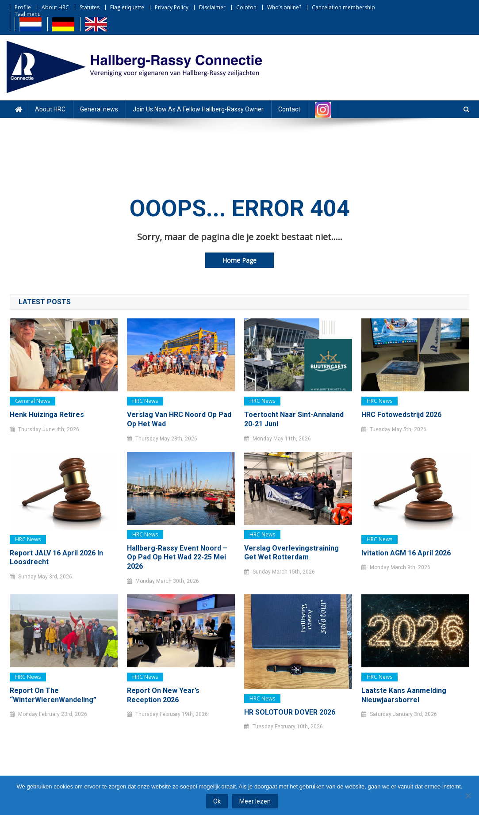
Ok (217, 801)
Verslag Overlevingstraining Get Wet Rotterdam (291, 553)
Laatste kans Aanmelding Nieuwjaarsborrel (403, 695)
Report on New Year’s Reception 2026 (163, 695)
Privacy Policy (171, 7)
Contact (289, 109)
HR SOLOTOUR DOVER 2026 (289, 712)
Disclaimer (212, 7)
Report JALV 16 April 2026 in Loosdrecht (56, 557)
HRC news (145, 401)
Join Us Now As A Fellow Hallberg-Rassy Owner (198, 109)
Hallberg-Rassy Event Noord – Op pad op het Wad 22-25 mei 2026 (177, 557)
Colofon (246, 7)
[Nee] (468, 795)
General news (99, 109)
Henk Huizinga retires (47, 414)
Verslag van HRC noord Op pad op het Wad (179, 419)
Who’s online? (284, 7)
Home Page (239, 260)
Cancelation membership (343, 7)
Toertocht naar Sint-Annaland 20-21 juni (294, 419)
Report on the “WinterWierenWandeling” (53, 695)
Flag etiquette (127, 7)
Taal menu (28, 14)
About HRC (55, 7)
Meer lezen (255, 801)
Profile (23, 7)
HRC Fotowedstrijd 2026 (401, 414)
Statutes (90, 7)
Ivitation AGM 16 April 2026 (406, 553)
